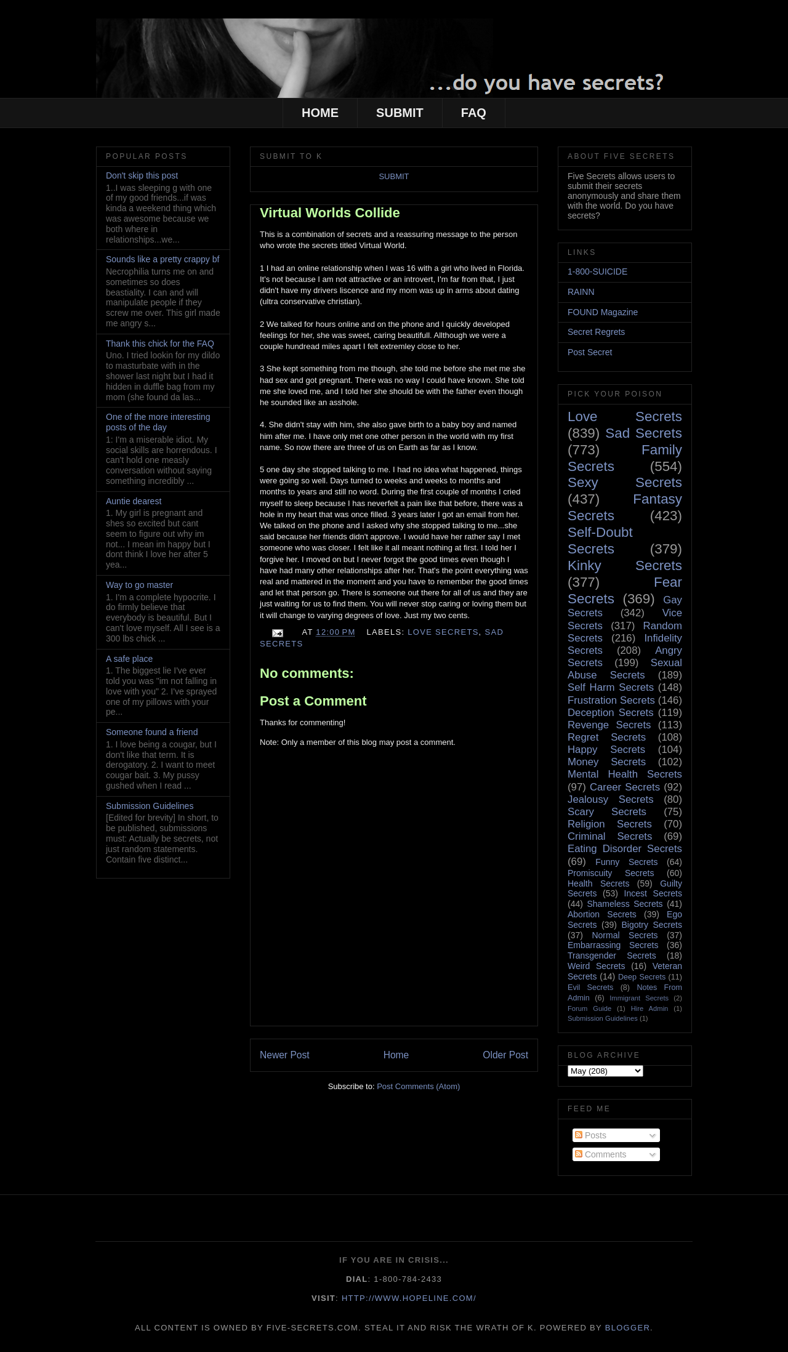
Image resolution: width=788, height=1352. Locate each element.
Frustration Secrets (611, 700)
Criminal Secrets (610, 836)
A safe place (129, 659)
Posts (590, 1135)
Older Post (505, 1055)
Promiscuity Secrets (611, 873)
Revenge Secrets (609, 725)
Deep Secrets (641, 977)
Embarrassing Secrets (613, 945)
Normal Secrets (624, 935)
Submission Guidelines (149, 806)
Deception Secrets (611, 712)
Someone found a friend (152, 732)
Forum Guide (589, 1008)
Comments (601, 1154)
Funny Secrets (626, 862)
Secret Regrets (596, 332)
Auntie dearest (133, 501)
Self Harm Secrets (611, 687)
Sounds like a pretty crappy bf (162, 259)
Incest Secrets (653, 893)
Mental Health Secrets (625, 774)
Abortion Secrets (602, 914)
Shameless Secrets (624, 904)
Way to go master (139, 585)
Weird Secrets (596, 966)
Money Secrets (607, 762)
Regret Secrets (607, 737)
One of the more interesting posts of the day (158, 422)
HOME (320, 112)
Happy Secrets (606, 749)
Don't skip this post (142, 175)
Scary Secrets (607, 812)
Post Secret (590, 352)
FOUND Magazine (603, 312)
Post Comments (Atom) (418, 1086)
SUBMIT (400, 112)
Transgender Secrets (612, 955)
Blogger (627, 1327)
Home (396, 1055)
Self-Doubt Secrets (600, 541)
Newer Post (285, 1055)
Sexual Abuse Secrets (625, 669)
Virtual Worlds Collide (330, 212)
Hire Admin (650, 1008)
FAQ (473, 112)
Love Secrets (443, 632)
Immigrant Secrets (639, 998)
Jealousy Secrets (611, 799)
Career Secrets (625, 787)
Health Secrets (598, 883)
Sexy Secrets (625, 482)
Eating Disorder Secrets (625, 849)
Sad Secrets (643, 433)
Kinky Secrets (625, 565)
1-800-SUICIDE (597, 271)
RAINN (581, 292)
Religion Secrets (610, 824)
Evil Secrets (590, 987)
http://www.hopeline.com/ (409, 1298)
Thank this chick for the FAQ (160, 343)
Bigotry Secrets (651, 925)
